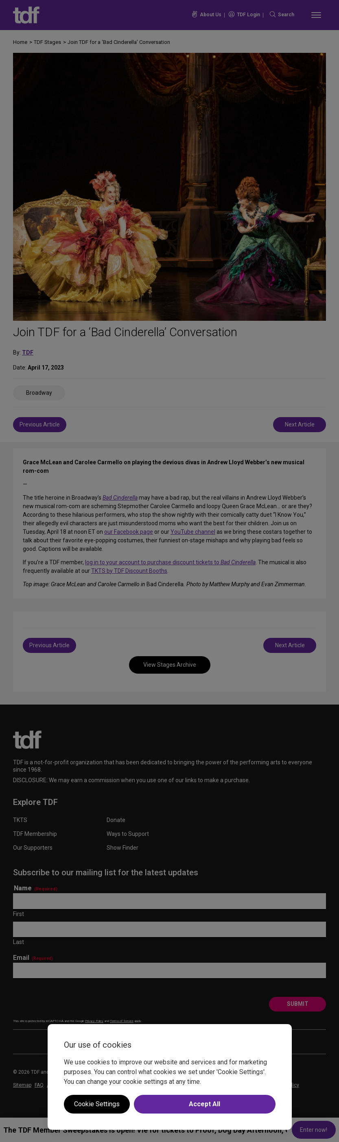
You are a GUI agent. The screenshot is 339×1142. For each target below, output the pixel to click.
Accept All (204, 1104)
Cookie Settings (97, 1104)
